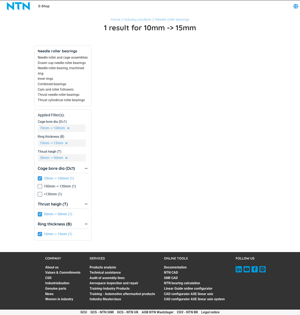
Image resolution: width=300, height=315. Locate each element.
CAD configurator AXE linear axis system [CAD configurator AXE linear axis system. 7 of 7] (194, 299)
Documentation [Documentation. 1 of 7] (175, 267)
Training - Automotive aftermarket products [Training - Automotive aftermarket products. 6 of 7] (122, 294)
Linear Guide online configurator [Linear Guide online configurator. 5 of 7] (188, 288)
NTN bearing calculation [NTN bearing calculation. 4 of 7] (182, 283)
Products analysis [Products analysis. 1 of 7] (103, 267)
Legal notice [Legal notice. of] (210, 312)
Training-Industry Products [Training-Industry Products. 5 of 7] (110, 288)
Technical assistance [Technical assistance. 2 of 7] (105, 272)
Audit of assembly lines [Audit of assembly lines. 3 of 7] (107, 278)
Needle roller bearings (172, 19)
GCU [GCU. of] (83, 312)
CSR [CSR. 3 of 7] (48, 278)
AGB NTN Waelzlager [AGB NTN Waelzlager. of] (158, 312)
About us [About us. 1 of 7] (52, 267)
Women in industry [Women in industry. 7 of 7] (59, 299)
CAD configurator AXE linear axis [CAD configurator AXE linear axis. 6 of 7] (188, 294)
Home (115, 19)
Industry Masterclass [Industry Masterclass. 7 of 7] (105, 299)
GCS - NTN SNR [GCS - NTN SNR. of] (102, 312)
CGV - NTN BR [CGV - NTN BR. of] (187, 312)
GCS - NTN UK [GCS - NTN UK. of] (127, 312)
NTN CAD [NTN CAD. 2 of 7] (171, 272)
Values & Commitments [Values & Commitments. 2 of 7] (62, 272)
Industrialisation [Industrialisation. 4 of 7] (57, 283)
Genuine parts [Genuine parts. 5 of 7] (55, 288)
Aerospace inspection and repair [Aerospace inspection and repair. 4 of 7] (114, 283)
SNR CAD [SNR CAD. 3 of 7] (171, 278)
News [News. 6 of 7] (49, 294)
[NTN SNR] (18, 6)
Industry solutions (137, 19)
